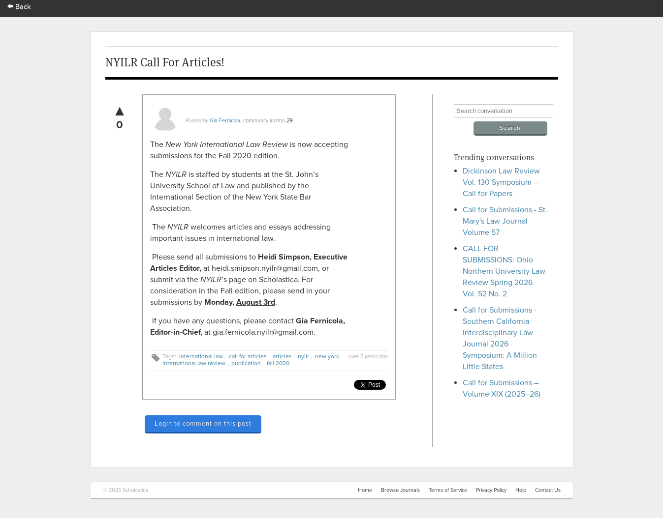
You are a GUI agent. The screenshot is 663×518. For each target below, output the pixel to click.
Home (365, 490)
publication (246, 363)
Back (19, 6)
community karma (264, 120)
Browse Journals (400, 490)
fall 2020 (278, 363)
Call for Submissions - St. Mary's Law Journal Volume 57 (505, 221)
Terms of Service (448, 490)
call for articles (248, 356)
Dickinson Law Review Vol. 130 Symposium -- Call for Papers (501, 182)
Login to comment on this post (203, 424)
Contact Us (548, 490)
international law (201, 356)
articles (282, 356)
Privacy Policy (491, 490)
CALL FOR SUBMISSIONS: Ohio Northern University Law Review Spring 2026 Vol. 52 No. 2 (504, 271)
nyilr (303, 356)
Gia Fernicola (225, 120)
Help (520, 490)
